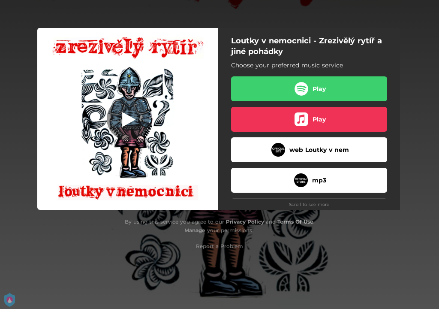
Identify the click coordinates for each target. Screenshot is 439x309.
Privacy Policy (245, 221)
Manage (194, 230)
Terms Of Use (295, 221)
